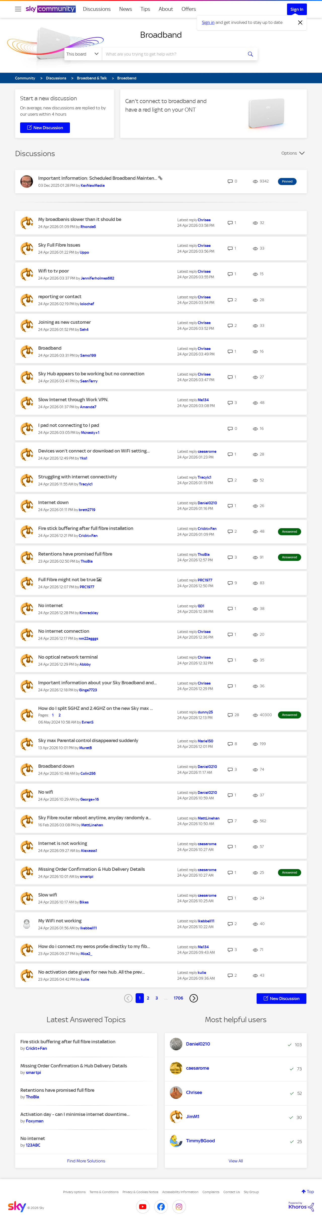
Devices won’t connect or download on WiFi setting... (94, 451)
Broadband (161, 35)
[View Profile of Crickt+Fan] (88, 535)
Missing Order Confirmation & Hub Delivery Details (91, 869)
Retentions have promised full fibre (75, 554)
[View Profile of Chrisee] (204, 220)
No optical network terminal (68, 657)
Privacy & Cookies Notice (140, 1192)
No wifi (45, 792)
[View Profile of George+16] (89, 799)
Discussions (97, 9)
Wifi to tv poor (53, 271)
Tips (145, 9)
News (125, 9)
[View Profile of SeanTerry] (89, 381)
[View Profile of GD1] (201, 606)
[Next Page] (194, 998)
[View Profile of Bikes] (84, 902)
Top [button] (310, 1191)
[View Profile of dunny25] (205, 712)
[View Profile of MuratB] (85, 748)
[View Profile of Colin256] (88, 773)
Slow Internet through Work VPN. (73, 399)
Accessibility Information (180, 1192)
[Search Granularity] (83, 54)
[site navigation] (18, 9)
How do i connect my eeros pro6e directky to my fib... (94, 946)
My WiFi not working (60, 921)
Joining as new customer (64, 322)
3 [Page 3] (156, 998)
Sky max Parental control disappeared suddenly (88, 740)
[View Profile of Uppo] (84, 252)
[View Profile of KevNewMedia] (93, 185)
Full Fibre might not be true (67, 579)
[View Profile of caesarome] (207, 451)
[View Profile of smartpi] (86, 876)
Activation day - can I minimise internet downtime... (75, 1114)
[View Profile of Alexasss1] (89, 850)
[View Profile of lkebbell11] (88, 928)
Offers (189, 9)
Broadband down (56, 766)
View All (236, 1160)
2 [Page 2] (148, 998)
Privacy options (74, 1192)
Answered (289, 531)
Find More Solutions (86, 1160)
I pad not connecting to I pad (68, 425)
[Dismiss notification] (300, 23)
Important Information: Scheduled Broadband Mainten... (98, 178)
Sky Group (251, 1192)
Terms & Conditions (104, 1192)
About (166, 9)
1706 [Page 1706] (178, 998)
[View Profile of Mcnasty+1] (90, 432)
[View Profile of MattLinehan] (92, 825)
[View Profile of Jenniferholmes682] (97, 278)
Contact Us (231, 1192)
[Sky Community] (51, 9)
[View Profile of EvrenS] (88, 722)
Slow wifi (47, 895)
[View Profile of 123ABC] (33, 1145)
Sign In (297, 9)
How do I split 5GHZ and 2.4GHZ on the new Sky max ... (95, 708)
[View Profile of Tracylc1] (86, 484)
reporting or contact (60, 296)
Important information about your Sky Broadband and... (97, 683)
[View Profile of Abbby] (85, 664)
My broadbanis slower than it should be (79, 219)
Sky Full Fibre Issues (59, 245)
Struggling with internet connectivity (77, 477)
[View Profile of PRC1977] (87, 587)
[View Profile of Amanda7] (88, 407)
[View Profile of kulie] (85, 979)
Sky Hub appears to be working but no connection (91, 374)
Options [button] (289, 153)
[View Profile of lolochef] (87, 304)
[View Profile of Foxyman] (35, 1120)
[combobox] (172, 54)
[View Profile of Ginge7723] (88, 690)
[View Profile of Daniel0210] (207, 503)
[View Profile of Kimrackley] (88, 613)
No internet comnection (63, 631)
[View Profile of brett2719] (87, 510)
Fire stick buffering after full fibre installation (85, 528)
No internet (50, 605)
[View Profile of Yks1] (83, 458)
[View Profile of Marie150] (205, 741)
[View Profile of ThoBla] (87, 561)
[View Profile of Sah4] (84, 329)
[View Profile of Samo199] (88, 355)
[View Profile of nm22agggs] (88, 638)
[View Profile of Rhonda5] (88, 226)
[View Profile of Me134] (203, 400)
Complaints (211, 1192)
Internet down (53, 502)
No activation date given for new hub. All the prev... (91, 972)
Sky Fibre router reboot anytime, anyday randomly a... (94, 818)
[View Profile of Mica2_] (86, 954)
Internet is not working (62, 843)
